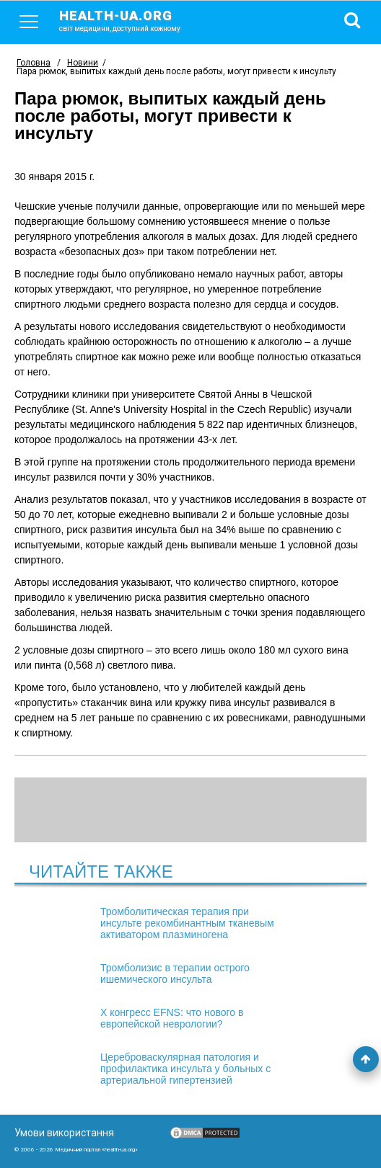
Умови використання (64, 1132)
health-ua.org (131, 20)
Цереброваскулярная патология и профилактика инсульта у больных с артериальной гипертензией (185, 1068)
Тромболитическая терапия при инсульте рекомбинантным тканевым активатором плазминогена (187, 923)
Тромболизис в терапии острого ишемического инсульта (175, 973)
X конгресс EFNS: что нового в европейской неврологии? (171, 1018)
